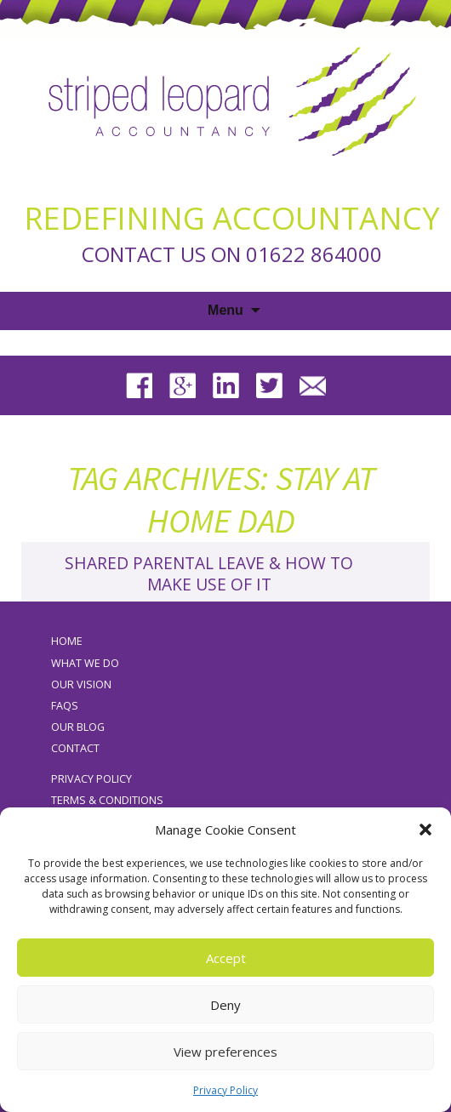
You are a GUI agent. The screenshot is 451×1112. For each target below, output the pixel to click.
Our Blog (78, 727)
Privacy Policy (225, 1090)
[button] (425, 829)
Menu (225, 310)
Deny (225, 1004)
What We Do (85, 663)
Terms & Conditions (107, 800)
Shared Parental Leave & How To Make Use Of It (209, 574)
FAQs (64, 706)
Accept (226, 958)
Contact (75, 748)
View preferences (225, 1051)
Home (67, 641)
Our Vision (81, 684)
